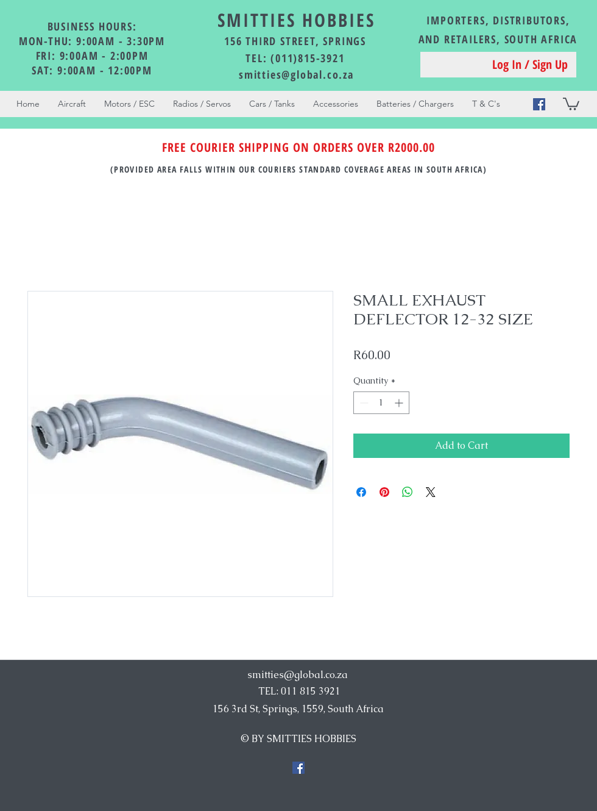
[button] (571, 103)
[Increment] (400, 402)
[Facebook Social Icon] (539, 104)
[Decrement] (362, 402)
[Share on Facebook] (361, 492)
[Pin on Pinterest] (384, 492)
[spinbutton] (381, 402)
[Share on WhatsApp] (407, 492)
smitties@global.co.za (296, 74)
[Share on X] (430, 492)
